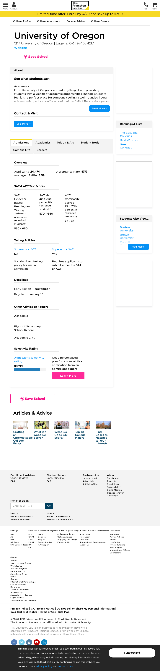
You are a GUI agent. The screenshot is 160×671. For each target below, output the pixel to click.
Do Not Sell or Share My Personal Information (86, 608)
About (13, 560)
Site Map (63, 612)
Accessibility (114, 487)
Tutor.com (85, 537)
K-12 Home (85, 534)
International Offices (120, 550)
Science (42, 537)
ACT (12, 537)
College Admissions (48, 21)
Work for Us (16, 566)
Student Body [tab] (90, 142)
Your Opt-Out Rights (23, 612)
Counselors (115, 553)
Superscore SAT (63, 249)
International (90, 478)
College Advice (76, 21)
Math (40, 534)
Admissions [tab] (21, 142)
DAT (30, 545)
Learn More (68, 375)
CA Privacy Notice (42, 608)
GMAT (31, 537)
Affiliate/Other (91, 484)
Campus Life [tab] (21, 149)
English (41, 539)
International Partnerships (22, 582)
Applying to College (67, 539)
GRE (30, 534)
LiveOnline (115, 542)
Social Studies (45, 542)
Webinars (114, 534)
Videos (113, 539)
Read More (99, 108)
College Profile (22, 21)
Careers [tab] (42, 149)
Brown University (127, 236)
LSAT (30, 539)
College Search (100, 21)
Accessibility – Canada (21, 595)
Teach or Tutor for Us (20, 563)
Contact (14, 579)
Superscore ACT (25, 249)
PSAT (13, 539)
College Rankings (65, 534)
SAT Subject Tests (19, 545)
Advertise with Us (18, 574)
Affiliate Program (18, 568)
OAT (30, 547)
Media (13, 576)
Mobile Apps (116, 547)
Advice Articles (117, 537)
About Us (84, 545)
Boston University (127, 229)
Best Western (129, 140)
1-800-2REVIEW (19, 478)
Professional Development (93, 542)
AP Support (43, 545)
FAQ (12, 481)
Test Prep (84, 539)
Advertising (89, 481)
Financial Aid (63, 542)
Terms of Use (65, 666)
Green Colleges (126, 146)
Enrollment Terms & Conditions (113, 481)
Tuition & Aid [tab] (65, 142)
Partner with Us (17, 571)
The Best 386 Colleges (129, 134)
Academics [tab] (42, 142)
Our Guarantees (18, 584)
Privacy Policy (44, 666)
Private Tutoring (117, 545)
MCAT (31, 542)
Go (49, 505)
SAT (12, 534)
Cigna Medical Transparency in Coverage (115, 493)
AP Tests (14, 542)
